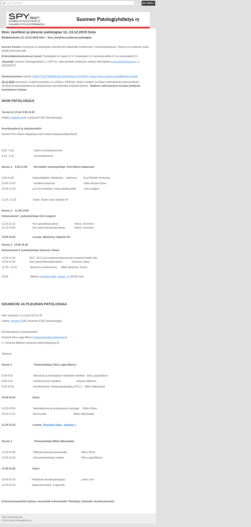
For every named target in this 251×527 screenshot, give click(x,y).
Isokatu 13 (63, 276)
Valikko (150, 3)
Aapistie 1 (70, 424)
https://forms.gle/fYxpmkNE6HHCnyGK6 (114, 76)
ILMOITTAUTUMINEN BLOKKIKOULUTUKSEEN (60, 76)
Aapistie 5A (17, 117)
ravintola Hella (48, 276)
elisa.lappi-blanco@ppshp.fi (50, 337)
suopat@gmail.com (124, 61)
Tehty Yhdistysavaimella (12, 517)
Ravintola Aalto (52, 424)
